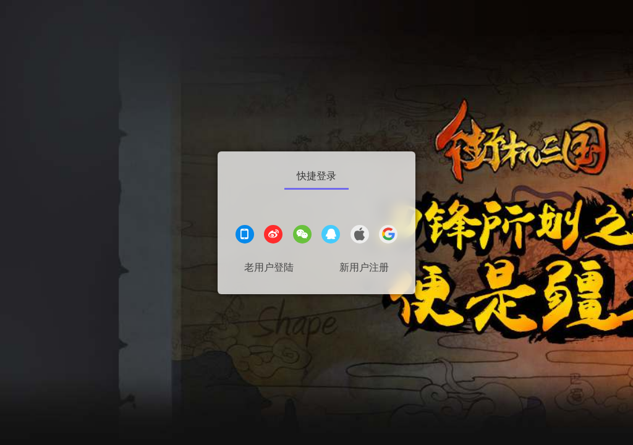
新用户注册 (364, 267)
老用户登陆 (269, 267)
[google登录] (388, 236)
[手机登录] (245, 236)
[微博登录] (273, 236)
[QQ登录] (330, 236)
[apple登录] (359, 236)
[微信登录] (302, 236)
